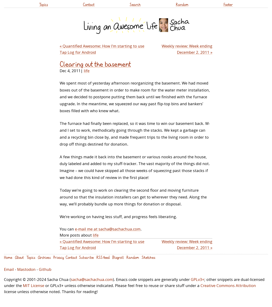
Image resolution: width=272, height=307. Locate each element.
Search (135, 4)
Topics (43, 4)
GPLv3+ (197, 279)
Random (182, 4)
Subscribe (86, 257)
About (19, 257)
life (87, 70)
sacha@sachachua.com (92, 279)
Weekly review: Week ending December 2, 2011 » (187, 49)
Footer (228, 4)
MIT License (33, 285)
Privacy (58, 257)
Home (8, 257)
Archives (44, 257)
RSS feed (103, 257)
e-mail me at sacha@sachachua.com (108, 229)
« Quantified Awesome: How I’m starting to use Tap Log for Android (102, 49)
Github (45, 269)
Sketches (148, 257)
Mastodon (26, 269)
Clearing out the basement (95, 64)
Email (9, 269)
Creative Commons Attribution (228, 285)
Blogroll (118, 257)
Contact (89, 4)
